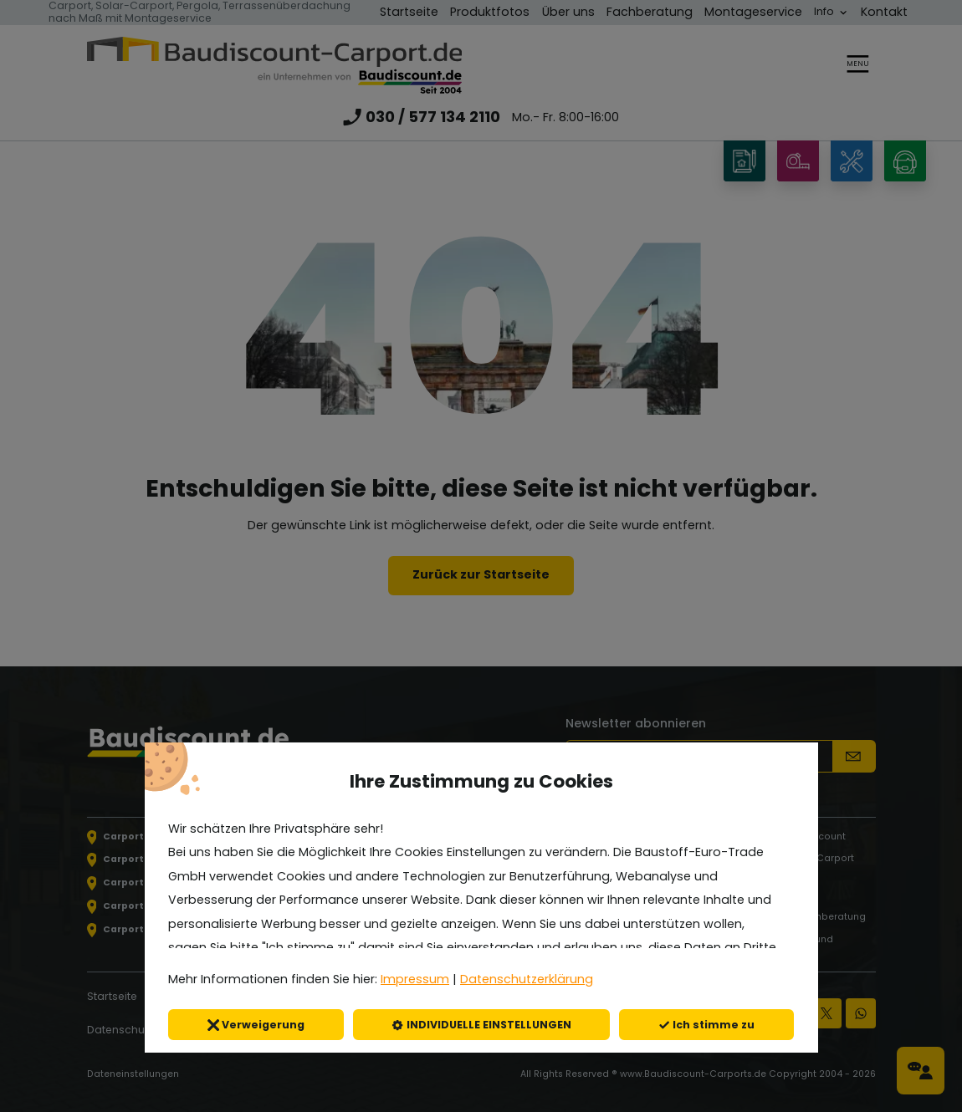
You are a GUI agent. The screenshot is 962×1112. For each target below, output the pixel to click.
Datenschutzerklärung (526, 979)
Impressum (415, 979)
